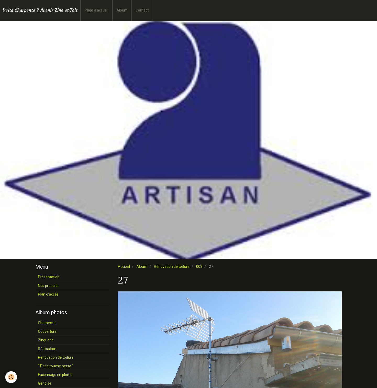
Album (122, 10)
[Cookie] (11, 377)
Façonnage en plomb (55, 375)
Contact (142, 10)
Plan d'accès (48, 294)
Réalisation (47, 349)
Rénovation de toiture (172, 266)
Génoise (44, 383)
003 (199, 266)
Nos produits (48, 286)
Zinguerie (46, 340)
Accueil (124, 266)
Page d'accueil (96, 10)
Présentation (48, 277)
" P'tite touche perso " (55, 366)
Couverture (47, 331)
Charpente (47, 323)
